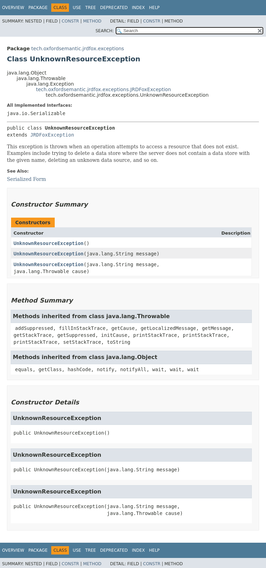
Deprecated (114, 7)
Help (154, 7)
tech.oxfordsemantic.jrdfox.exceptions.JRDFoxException (103, 89)
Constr (70, 21)
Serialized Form (26, 179)
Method (92, 21)
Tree (90, 7)
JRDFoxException (52, 135)
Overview (13, 7)
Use (77, 7)
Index (138, 7)
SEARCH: (105, 30)
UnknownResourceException (48, 243)
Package (37, 7)
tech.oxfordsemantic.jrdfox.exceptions (77, 48)
